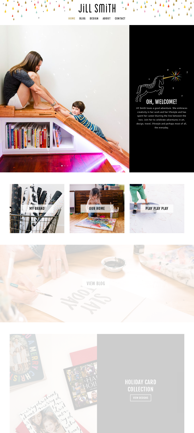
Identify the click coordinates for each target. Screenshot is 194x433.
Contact (120, 18)
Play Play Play (157, 208)
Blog (82, 18)
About (107, 18)
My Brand (37, 208)
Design (94, 18)
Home (71, 18)
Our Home (97, 208)
